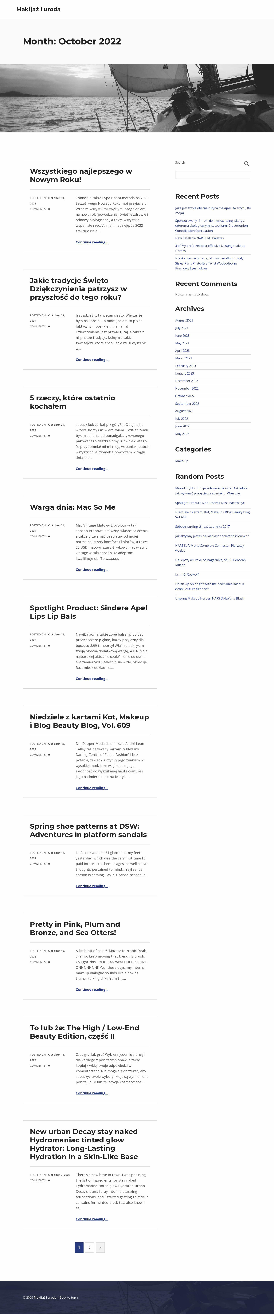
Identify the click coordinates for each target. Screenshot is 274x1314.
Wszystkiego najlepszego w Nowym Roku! (81, 175)
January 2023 (184, 373)
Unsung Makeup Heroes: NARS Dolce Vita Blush (209, 598)
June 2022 (182, 426)
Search (180, 162)
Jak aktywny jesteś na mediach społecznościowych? (212, 536)
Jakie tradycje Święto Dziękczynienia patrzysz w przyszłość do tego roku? (78, 288)
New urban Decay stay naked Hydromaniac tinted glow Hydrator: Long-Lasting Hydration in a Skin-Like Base (84, 1144)
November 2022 (186, 388)
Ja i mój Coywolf (187, 574)
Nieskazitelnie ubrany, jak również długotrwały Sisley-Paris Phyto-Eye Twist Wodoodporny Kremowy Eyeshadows (209, 263)
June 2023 (182, 335)
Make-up (181, 461)
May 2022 (182, 434)
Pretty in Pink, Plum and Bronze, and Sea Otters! (75, 928)
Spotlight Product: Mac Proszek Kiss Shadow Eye (210, 503)
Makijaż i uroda (38, 9)
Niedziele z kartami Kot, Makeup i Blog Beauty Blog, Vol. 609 (89, 721)
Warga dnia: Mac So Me (72, 507)
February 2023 (185, 366)
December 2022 (186, 381)
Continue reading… (92, 242)
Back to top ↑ (69, 1297)
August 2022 (184, 411)
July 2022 (181, 419)
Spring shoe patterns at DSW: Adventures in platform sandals (88, 830)
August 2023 (184, 320)
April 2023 (182, 350)
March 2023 (183, 358)
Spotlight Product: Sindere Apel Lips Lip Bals (88, 612)
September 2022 (187, 404)
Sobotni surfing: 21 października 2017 (202, 526)
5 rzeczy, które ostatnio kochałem (72, 402)
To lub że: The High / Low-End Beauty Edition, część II (84, 1031)
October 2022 (184, 396)
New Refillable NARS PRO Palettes (199, 238)
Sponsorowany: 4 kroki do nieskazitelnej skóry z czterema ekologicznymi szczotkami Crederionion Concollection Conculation (211, 226)
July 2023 (181, 328)
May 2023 (182, 343)
